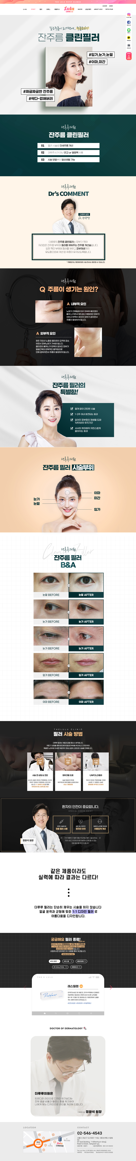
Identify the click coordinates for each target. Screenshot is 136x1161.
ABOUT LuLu (98, 9)
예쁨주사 (57, 9)
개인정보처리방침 (89, 1152)
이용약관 (79, 1152)
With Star (109, 9)
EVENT (33, 9)
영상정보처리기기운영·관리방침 (104, 1152)
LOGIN (105, 6)
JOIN (111, 6)
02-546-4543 (89, 1133)
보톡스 (48, 9)
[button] (54, 961)
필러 (41, 9)
